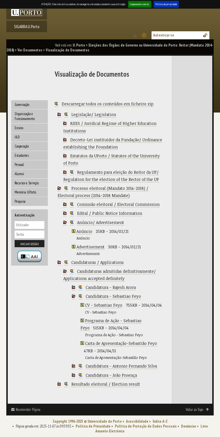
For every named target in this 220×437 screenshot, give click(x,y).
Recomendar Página (28, 409)
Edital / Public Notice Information (109, 213)
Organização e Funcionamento (25, 116)
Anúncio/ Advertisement (100, 222)
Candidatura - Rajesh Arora (111, 287)
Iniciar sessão (29, 244)
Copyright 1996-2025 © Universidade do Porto (87, 421)
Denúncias (188, 426)
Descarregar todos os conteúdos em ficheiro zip (108, 104)
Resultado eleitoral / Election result (105, 384)
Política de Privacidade (93, 426)
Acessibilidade (137, 421)
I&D (17, 137)
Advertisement (90, 247)
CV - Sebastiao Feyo (103, 305)
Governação (22, 104)
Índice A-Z (160, 421)
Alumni (19, 173)
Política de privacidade (166, 4)
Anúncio (84, 231)
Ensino (19, 127)
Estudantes (22, 155)
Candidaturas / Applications (97, 262)
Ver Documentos (29, 50)
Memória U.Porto (25, 192)
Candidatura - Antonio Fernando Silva (121, 366)
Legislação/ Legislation (93, 114)
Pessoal (19, 164)
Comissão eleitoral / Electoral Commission (118, 204)
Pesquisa (20, 201)
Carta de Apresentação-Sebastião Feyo (121, 343)
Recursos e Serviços (27, 183)
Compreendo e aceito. (140, 4)
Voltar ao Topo (194, 409)
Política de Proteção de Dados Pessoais (146, 426)
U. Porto (79, 45)
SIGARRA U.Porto (27, 26)
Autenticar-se (163, 35)
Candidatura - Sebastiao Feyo (113, 296)
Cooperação (22, 146)
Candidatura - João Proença (111, 375)
